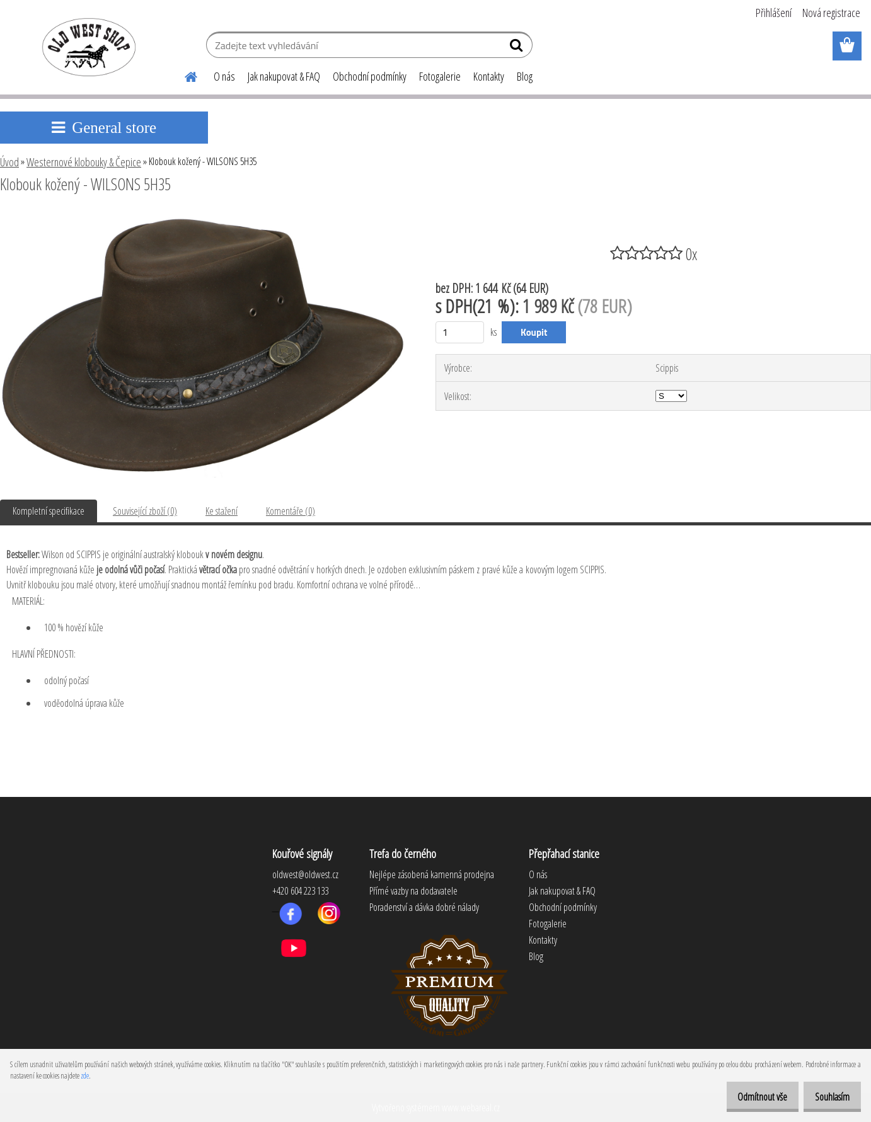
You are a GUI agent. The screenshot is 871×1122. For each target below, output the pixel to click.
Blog (525, 76)
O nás (224, 76)
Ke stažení (221, 511)
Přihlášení (774, 12)
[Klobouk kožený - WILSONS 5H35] (202, 219)
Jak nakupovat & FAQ (284, 76)
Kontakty (488, 76)
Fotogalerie (440, 76)
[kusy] (460, 332)
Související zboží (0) (145, 511)
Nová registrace (831, 12)
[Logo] (86, 46)
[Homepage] (183, 74)
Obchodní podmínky (370, 76)
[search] (518, 47)
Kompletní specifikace (48, 511)
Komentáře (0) (290, 511)
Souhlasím (827, 1097)
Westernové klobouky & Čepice (83, 161)
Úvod (9, 161)
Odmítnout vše (749, 1097)
